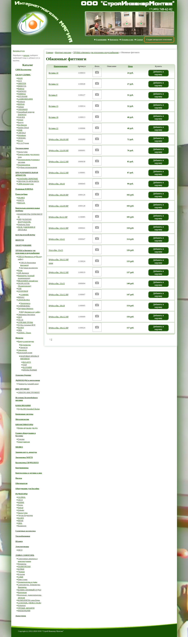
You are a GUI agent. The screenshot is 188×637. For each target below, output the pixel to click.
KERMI (21, 502)
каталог (26, 55)
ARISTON (22, 83)
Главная (49, 52)
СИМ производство (26, 184)
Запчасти (24, 347)
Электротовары (22, 546)
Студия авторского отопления (159, 39)
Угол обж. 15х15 (56, 250)
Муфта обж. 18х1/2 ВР (59, 328)
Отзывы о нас (127, 39)
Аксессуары (23, 152)
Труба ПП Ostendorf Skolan (29, 409)
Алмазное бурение (23, 375)
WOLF (20, 120)
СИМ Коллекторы (23, 69)
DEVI (20, 550)
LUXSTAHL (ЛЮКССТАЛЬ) (29, 603)
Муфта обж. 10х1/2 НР (59, 272)
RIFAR (20, 520)
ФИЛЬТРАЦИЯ (24, 610)
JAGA (20, 500)
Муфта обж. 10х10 (57, 183)
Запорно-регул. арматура (26, 452)
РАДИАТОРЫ (22, 494)
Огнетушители (24, 442)
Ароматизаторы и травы (27, 582)
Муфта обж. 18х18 (57, 305)
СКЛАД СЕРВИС (23, 75)
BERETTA (22, 86)
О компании (101, 39)
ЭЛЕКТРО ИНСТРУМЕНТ (29, 392)
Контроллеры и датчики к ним (29, 473)
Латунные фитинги (25, 308)
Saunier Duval (23, 127)
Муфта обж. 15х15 (57, 283)
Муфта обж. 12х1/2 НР (59, 161)
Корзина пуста (19, 51)
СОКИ (20, 577)
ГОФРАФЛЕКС (24, 306)
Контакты (114, 39)
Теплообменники (23, 536)
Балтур (20, 122)
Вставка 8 (53, 95)
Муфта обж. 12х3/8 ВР (59, 206)
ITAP (25, 365)
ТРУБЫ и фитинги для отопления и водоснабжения (96, 52)
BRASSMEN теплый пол (28, 281)
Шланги (19, 541)
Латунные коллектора (29, 268)
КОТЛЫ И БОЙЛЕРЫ (25, 235)
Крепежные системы (24, 414)
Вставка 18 (53, 117)
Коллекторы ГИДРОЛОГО (27, 462)
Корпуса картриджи (26, 341)
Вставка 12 (53, 84)
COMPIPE (24, 294)
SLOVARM (27, 367)
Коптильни (22, 592)
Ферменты (22, 564)
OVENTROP (23, 291)
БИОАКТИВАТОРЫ (24, 424)
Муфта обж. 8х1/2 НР (58, 217)
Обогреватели (21, 483)
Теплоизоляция (22, 148)
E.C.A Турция (23, 143)
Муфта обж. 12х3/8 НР (59, 150)
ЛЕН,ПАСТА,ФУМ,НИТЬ (28, 181)
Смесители (22, 350)
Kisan (20, 270)
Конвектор (22, 526)
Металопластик (22, 419)
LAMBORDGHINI (25, 99)
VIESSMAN (23, 109)
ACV (20, 81)
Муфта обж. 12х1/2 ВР (59, 228)
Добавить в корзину (158, 73)
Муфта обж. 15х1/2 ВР (59, 294)
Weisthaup (22, 135)
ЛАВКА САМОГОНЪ (25, 555)
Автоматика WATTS (24, 457)
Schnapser (22, 605)
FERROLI (22, 94)
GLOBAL (22, 497)
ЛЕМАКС (22, 138)
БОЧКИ (21, 569)
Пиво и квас (23, 579)
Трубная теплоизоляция (27, 167)
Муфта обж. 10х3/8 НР (59, 139)
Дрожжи (21, 572)
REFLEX (21, 203)
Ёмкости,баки (22, 194)
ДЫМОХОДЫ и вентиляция (28, 380)
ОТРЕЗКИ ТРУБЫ (25, 322)
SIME (20, 130)
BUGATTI (27, 362)
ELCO (20, 140)
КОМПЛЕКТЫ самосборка (29, 600)
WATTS (21, 200)
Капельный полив (25, 352)
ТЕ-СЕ (20, 320)
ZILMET (21, 198)
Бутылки (21, 574)
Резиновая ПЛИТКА (24, 189)
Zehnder (21, 510)
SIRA (20, 523)
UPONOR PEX (24, 300)
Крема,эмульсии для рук (28, 428)
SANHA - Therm (24, 333)
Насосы (19, 478)
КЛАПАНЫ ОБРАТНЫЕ (28, 178)
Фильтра (19, 338)
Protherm (21, 101)
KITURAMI (22, 96)
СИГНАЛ (22, 133)
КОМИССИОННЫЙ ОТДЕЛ (29, 590)
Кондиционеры (22, 468)
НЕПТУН (20, 240)
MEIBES (19, 447)
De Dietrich (22, 125)
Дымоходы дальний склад (28, 384)
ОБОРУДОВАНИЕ (24, 245)
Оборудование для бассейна (27, 488)
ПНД (20, 317)
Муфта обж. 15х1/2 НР (59, 172)
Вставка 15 (53, 106)
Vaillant (21, 107)
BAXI (20, 78)
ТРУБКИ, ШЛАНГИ (26, 608)
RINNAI (21, 104)
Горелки (21, 439)
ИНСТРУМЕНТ (23, 389)
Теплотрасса (25, 303)
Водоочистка (25, 345)
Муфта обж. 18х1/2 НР (59, 316)
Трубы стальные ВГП (26, 325)
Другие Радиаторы (25, 515)
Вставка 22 (53, 128)
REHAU (21, 297)
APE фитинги (23, 273)
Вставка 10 (53, 73)
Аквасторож (21, 616)
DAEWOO (22, 91)
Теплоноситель (24, 165)
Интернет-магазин (63, 52)
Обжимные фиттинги (26, 314)
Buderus (21, 88)
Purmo (20, 505)
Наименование (61, 66)
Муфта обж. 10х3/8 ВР (59, 195)
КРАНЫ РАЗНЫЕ (30, 370)
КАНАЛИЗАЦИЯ (23, 405)
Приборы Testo (24, 224)
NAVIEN (21, 117)
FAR (20, 288)
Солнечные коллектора (26, 531)
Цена (130, 66)
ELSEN (21, 327)
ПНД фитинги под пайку (30, 312)
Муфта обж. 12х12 (57, 239)
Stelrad (20, 507)
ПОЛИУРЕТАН (24, 566)
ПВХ (20, 330)
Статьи (139, 39)
